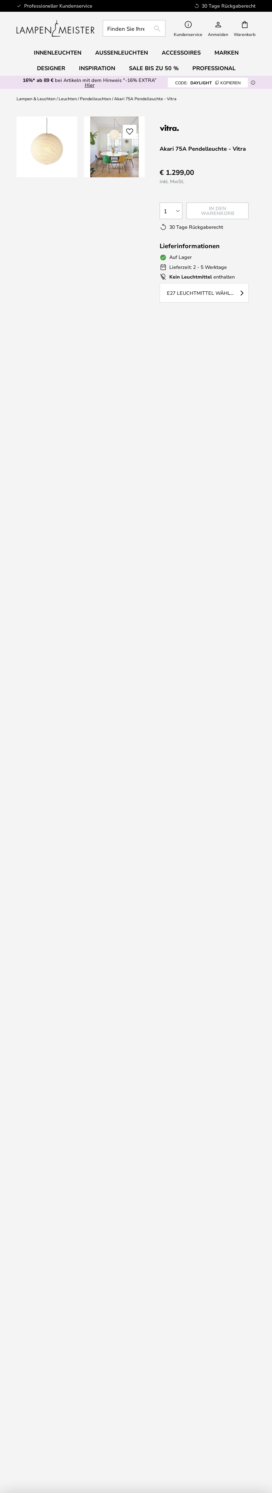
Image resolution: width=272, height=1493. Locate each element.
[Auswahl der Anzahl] (171, 211)
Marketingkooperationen (197, 1360)
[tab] (67, 361)
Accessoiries (74, 1414)
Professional (213, 68)
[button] (47, 214)
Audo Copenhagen (74, 1393)
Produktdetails (163, 361)
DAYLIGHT (208, 82)
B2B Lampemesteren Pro (197, 1353)
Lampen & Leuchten (36, 98)
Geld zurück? (74, 1178)
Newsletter (197, 1164)
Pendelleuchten (95, 98)
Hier (89, 85)
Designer (38, 369)
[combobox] (134, 28)
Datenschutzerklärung (212, 1033)
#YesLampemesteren (197, 1332)
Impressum (74, 1339)
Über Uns (75, 1332)
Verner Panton (74, 1400)
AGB (74, 1346)
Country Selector (74, 1360)
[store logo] (55, 28)
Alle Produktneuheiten (74, 1421)
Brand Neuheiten (197, 1346)
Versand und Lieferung (75, 1164)
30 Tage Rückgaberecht (197, 1171)
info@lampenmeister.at (66, 830)
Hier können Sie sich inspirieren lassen (132, 717)
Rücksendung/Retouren (74, 1171)
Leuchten (68, 98)
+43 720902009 (57, 817)
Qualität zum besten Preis (74, 1407)
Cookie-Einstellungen (197, 1339)
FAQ (74, 1131)
